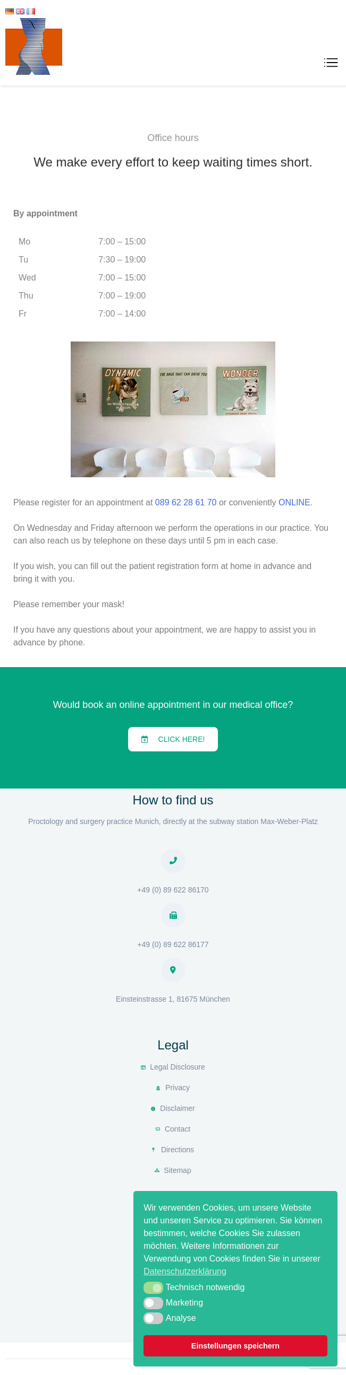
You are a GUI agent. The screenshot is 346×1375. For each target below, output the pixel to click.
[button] (173, 739)
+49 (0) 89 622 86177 (172, 944)
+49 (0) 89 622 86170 (172, 890)
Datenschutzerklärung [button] (185, 1271)
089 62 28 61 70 (186, 502)
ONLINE (294, 502)
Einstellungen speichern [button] (235, 1346)
